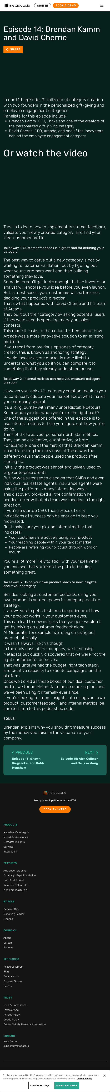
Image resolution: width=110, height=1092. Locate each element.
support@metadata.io (16, 1045)
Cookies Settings (39, 1085)
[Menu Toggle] (102, 5)
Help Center (10, 1041)
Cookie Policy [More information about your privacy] (84, 1078)
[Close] (104, 1075)
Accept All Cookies (66, 1085)
